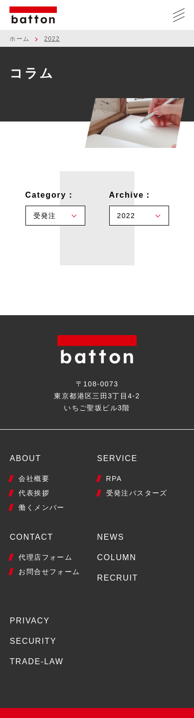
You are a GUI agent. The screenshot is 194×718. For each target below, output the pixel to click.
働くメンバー (41, 507)
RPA (114, 478)
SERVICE (117, 458)
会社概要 (33, 478)
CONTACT (31, 537)
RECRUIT (117, 578)
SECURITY (32, 641)
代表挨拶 (33, 493)
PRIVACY (29, 620)
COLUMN (117, 557)
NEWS (110, 537)
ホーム (19, 38)
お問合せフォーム (49, 572)
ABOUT (25, 458)
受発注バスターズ (137, 493)
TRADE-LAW (36, 661)
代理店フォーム (45, 557)
